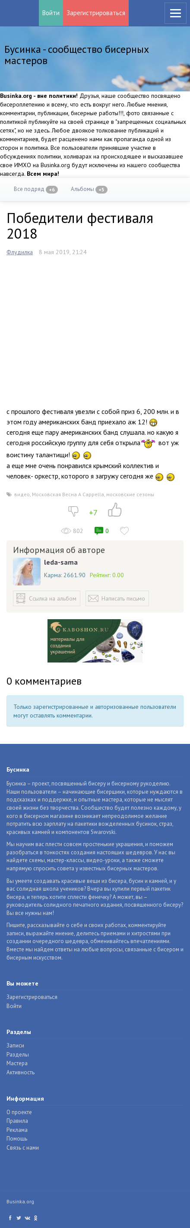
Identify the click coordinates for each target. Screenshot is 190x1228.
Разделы (17, 1054)
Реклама (17, 1130)
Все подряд (36, 189)
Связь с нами (22, 1147)
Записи (15, 1045)
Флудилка (19, 252)
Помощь (16, 1138)
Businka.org (20, 1201)
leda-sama (61, 562)
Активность (20, 1072)
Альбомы (89, 189)
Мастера (17, 1063)
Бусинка (16, 13)
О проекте (19, 1112)
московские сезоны (130, 494)
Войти (51, 13)
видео (22, 494)
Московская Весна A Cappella (68, 494)
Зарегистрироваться (95, 13)
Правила (17, 1121)
